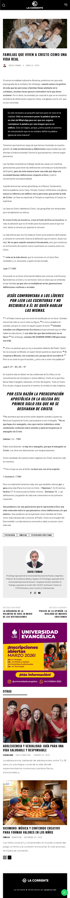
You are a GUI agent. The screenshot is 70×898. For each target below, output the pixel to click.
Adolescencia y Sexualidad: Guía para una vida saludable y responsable (33, 748)
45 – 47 (22, 367)
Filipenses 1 (47, 488)
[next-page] (9, 857)
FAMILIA (6, 837)
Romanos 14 (51, 492)
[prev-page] (5, 857)
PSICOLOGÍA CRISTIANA (41, 535)
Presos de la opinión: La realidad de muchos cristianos (53, 613)
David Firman (15, 65)
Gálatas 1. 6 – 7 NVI (12, 439)
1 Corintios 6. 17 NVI (12, 477)
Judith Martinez (23, 755)
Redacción (17, 837)
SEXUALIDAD (8, 755)
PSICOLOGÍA (10, 535)
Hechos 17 (8, 492)
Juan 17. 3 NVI (9, 268)
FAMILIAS (23, 535)
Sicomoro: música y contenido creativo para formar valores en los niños (31, 830)
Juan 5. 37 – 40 (10, 367)
